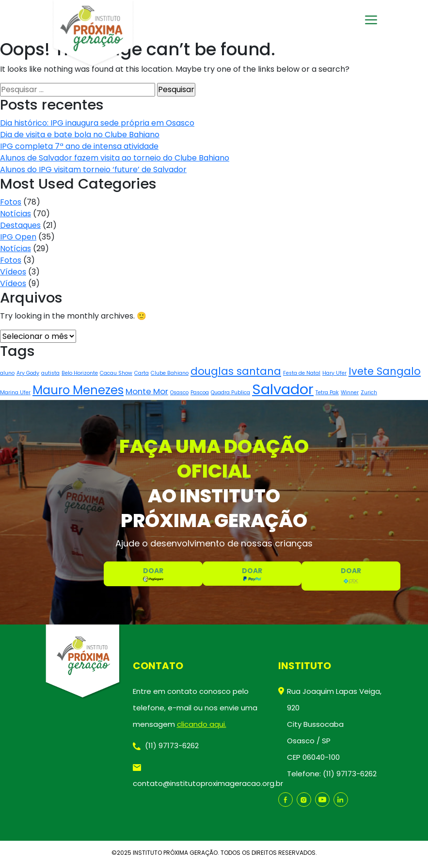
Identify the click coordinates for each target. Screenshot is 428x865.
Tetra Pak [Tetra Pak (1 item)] (327, 392)
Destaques (20, 225)
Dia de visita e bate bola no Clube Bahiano (79, 134)
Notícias (15, 213)
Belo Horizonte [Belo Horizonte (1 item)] (80, 373)
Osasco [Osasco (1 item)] (179, 392)
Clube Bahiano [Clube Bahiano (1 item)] (170, 373)
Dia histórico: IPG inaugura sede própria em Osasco (97, 122)
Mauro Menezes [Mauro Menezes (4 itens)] (78, 390)
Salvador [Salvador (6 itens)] (283, 389)
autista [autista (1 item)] (50, 373)
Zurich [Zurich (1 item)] (369, 392)
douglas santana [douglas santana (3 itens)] (235, 371)
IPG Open (18, 236)
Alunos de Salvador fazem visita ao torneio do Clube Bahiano (114, 157)
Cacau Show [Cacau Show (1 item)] (116, 373)
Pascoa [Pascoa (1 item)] (199, 392)
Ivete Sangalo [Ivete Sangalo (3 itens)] (385, 371)
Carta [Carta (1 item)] (141, 373)
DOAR (153, 573)
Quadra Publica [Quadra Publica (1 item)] (230, 392)
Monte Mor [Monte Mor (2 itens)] (147, 391)
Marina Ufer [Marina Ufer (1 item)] (15, 392)
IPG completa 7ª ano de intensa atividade (79, 146)
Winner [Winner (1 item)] (350, 392)
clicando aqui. (201, 724)
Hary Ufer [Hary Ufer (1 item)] (334, 373)
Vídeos (13, 271)
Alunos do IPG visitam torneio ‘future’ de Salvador (93, 169)
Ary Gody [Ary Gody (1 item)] (27, 373)
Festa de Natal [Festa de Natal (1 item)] (301, 373)
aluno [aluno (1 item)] (7, 373)
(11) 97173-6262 (166, 745)
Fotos (10, 202)
